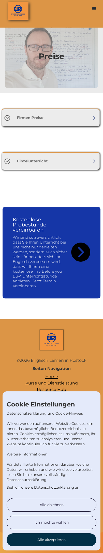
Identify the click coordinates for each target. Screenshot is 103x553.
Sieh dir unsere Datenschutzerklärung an (43, 487)
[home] (11, 9)
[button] (94, 8)
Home (51, 376)
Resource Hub (51, 389)
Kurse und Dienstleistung (51, 383)
